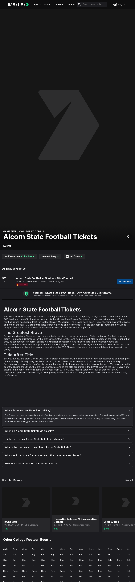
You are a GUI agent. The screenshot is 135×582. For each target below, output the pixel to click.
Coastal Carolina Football (101, 560)
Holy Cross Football (130, 571)
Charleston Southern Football (45, 560)
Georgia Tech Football (111, 571)
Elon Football (120, 565)
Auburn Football (7, 554)
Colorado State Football (130, 560)
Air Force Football (16, 549)
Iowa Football (101, 576)
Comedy (58, 4)
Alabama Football (45, 549)
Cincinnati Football (73, 560)
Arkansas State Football (120, 549)
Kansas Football (130, 576)
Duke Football (35, 565)
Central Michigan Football (35, 560)
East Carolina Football (54, 565)
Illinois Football (54, 576)
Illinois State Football (64, 576)
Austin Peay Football (16, 554)
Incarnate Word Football (73, 576)
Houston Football (16, 576)
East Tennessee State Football (64, 565)
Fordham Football (54, 571)
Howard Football (26, 576)
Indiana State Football (92, 576)
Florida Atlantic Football (16, 571)
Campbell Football (7, 560)
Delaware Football (7, 565)
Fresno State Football (64, 571)
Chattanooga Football (64, 560)
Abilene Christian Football (7, 549)
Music (47, 4)
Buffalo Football (101, 554)
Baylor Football (35, 554)
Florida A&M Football (7, 571)
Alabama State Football (54, 549)
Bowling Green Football (83, 554)
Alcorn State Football (73, 549)
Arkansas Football (111, 549)
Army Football (130, 549)
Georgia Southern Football (92, 571)
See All (129, 480)
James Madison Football (120, 576)
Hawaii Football (120, 571)
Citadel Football (83, 560)
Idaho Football (35, 576)
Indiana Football (83, 576)
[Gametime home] (20, 4)
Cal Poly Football (120, 554)
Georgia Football (83, 571)
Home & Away (50, 256)
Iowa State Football (111, 576)
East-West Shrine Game (73, 565)
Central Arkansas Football (16, 560)
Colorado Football (120, 560)
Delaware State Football (16, 565)
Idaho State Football (45, 576)
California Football (130, 554)
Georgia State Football (101, 571)
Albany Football (64, 549)
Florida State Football (45, 571)
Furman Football (73, 571)
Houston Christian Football (7, 576)
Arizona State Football (101, 549)
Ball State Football (26, 554)
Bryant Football (92, 554)
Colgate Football (111, 560)
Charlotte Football (54, 560)
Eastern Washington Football (111, 565)
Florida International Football (35, 571)
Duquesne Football (45, 565)
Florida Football (26, 571)
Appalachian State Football (83, 549)
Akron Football (26, 549)
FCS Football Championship (130, 565)
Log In (119, 4)
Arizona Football (92, 549)
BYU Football (111, 554)
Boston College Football (73, 554)
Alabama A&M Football (35, 549)
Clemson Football (92, 560)
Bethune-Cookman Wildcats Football (45, 554)
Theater (70, 4)
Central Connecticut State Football (26, 560)
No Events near (20, 256)
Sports (37, 4)
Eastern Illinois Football (83, 565)
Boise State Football (64, 554)
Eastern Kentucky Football (92, 565)
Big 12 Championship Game (54, 554)
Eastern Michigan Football (101, 565)
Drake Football (26, 565)
